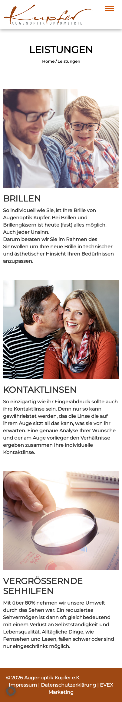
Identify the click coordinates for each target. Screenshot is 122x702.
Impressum (23, 685)
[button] (11, 691)
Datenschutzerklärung (69, 685)
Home (48, 61)
